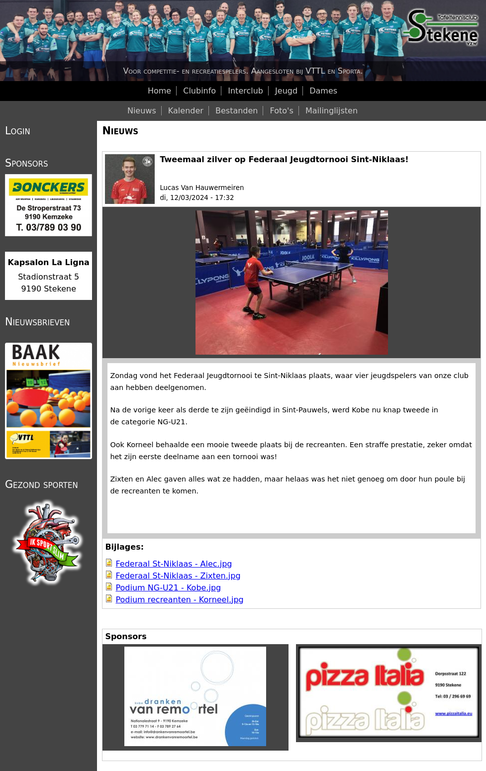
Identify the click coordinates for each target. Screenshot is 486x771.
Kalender (185, 110)
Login (17, 131)
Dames (323, 91)
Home (159, 91)
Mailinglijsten (331, 110)
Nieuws (120, 131)
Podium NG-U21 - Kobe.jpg (168, 587)
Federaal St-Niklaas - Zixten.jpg (177, 575)
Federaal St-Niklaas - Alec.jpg (173, 564)
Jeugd (286, 91)
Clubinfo (199, 91)
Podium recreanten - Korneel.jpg (179, 599)
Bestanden (236, 110)
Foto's (281, 110)
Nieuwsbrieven (37, 322)
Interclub (245, 91)
